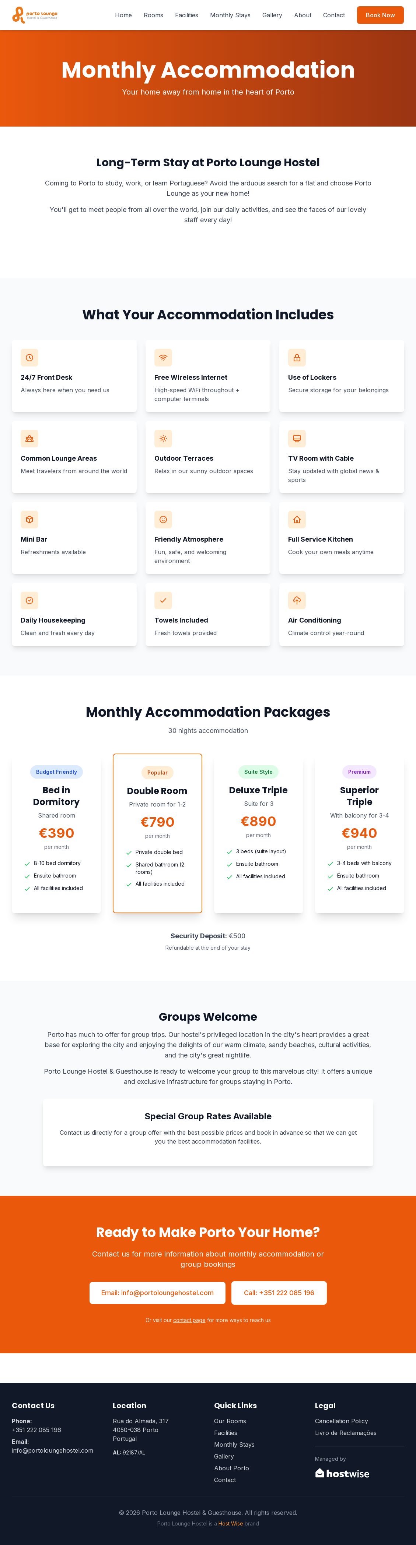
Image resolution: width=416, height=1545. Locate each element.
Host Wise (231, 1523)
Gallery (272, 15)
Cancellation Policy (341, 1421)
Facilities (186, 15)
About (302, 15)
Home (123, 15)
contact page (189, 1320)
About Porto (231, 1468)
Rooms (153, 15)
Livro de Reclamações (346, 1432)
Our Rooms (230, 1421)
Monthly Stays (230, 15)
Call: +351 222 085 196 (279, 1293)
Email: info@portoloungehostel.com (157, 1293)
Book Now (380, 15)
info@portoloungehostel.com (52, 1450)
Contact (334, 15)
